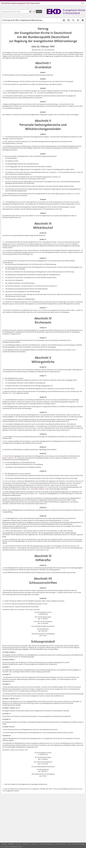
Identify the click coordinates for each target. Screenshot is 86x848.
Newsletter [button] (26, 844)
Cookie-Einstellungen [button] (78, 844)
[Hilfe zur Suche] (30, 11)
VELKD (11, 844)
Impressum (34, 844)
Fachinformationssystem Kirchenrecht (20, 3)
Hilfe (68, 844)
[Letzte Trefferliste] (34, 11)
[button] (68, 20)
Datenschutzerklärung (47, 844)
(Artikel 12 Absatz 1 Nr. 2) (10, 458)
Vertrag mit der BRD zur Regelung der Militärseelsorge (22, 20)
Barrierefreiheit (60, 844)
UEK (4, 844)
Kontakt (18, 844)
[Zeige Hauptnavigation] (82, 3)
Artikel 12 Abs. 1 (71, 350)
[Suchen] (39, 11)
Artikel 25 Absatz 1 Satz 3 (41, 489)
